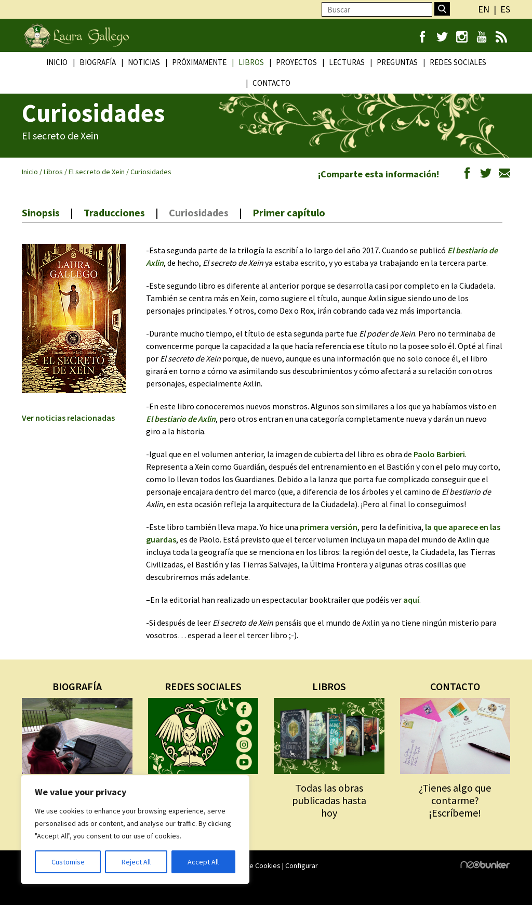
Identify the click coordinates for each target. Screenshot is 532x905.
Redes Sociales (458, 62)
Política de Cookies (251, 865)
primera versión (328, 527)
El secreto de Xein (97, 171)
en (483, 9)
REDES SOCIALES (203, 686)
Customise (68, 862)
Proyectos (296, 62)
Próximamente (199, 62)
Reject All (136, 862)
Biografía (97, 62)
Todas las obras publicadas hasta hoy (329, 800)
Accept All (203, 862)
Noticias (144, 62)
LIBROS (329, 686)
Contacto (271, 83)
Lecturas (347, 62)
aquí (411, 599)
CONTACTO (455, 686)
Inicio (57, 62)
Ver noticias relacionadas (68, 417)
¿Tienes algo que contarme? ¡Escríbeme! (455, 800)
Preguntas (397, 62)
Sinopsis (41, 212)
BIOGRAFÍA (77, 686)
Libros (251, 62)
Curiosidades (199, 212)
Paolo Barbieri (439, 454)
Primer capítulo (288, 212)
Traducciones (114, 212)
